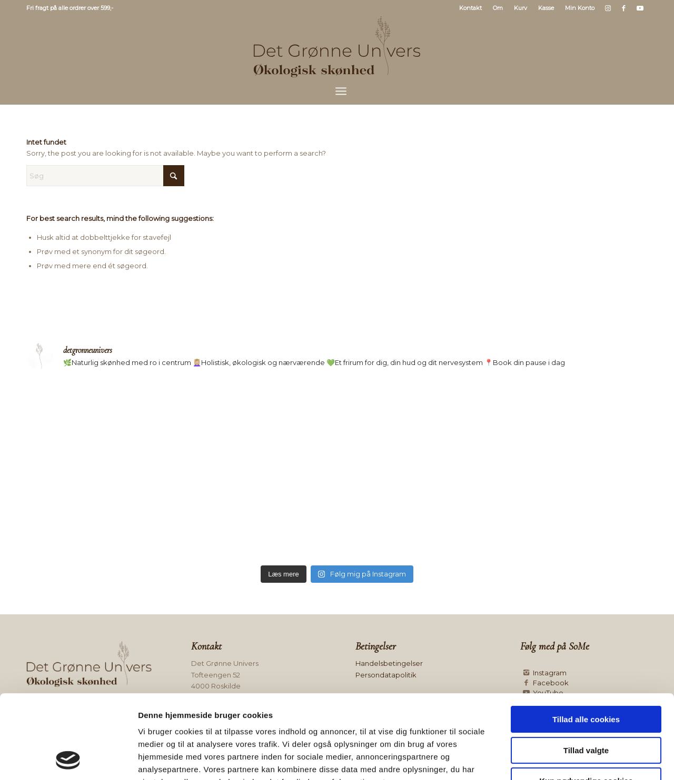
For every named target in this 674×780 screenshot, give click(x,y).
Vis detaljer (544, 759)
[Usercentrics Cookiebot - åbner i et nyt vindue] (68, 759)
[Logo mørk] (337, 46)
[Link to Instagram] (608, 8)
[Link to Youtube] (640, 8)
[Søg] (105, 175)
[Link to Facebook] (623, 8)
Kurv (520, 8)
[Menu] (340, 91)
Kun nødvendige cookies (586, 702)
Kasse (546, 8)
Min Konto (579, 8)
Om (498, 8)
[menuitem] (471, 8)
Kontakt (470, 8)
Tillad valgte (586, 671)
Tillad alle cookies (586, 640)
